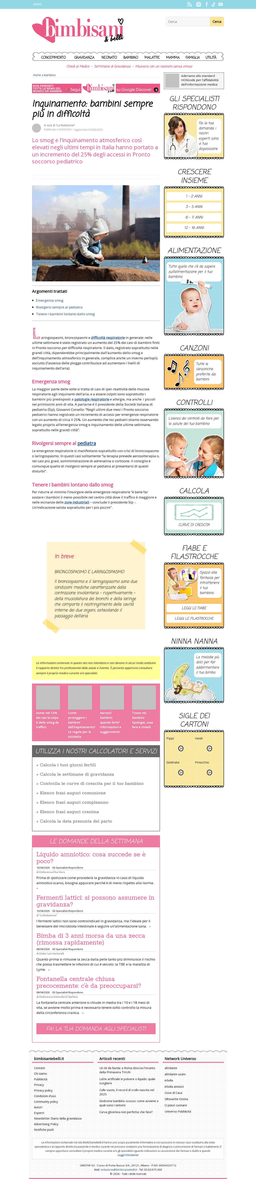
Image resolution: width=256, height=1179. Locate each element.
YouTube (220, 4)
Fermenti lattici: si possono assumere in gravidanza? (95, 901)
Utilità (211, 57)
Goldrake (173, 763)
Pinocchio (202, 763)
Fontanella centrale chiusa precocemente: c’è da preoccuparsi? (88, 982)
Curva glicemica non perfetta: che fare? (126, 1112)
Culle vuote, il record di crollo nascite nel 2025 (126, 1092)
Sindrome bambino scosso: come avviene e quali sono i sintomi (129, 1103)
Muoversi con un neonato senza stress (163, 66)
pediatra (86, 443)
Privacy (39, 1085)
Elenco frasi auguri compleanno (74, 802)
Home (37, 75)
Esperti (39, 1113)
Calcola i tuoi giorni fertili (68, 765)
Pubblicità (40, 1079)
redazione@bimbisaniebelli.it (119, 1169)
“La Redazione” (65, 125)
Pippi (170, 739)
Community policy (46, 1101)
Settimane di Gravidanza (112, 66)
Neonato (109, 57)
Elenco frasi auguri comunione (73, 793)
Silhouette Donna (176, 1099)
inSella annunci (174, 1086)
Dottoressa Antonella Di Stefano (58, 997)
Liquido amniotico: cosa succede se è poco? (91, 858)
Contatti (39, 1068)
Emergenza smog (49, 300)
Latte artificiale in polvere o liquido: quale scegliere (127, 1081)
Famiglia (193, 57)
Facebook (206, 4)
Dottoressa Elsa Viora (52, 872)
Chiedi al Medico (77, 66)
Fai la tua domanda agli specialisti (96, 1029)
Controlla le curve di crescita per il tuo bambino (92, 783)
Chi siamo (40, 1073)
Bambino (130, 57)
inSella (169, 1080)
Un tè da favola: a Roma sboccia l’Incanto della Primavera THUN (127, 1070)
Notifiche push (44, 1130)
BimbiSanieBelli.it (78, 30)
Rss (189, 4)
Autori (38, 1107)
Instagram (198, 4)
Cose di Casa (173, 1093)
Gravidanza (84, 57)
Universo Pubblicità (178, 1111)
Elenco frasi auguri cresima (69, 812)
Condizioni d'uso (45, 1096)
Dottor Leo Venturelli (51, 953)
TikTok (213, 4)
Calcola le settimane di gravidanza (77, 774)
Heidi (199, 739)
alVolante (171, 1068)
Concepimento (53, 57)
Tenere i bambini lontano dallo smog (65, 314)
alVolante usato (175, 1074)
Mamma (173, 57)
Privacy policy (43, 1090)
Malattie (152, 57)
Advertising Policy (46, 1124)
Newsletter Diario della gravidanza (58, 1118)
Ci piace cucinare (176, 1105)
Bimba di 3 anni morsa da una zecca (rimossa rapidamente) (90, 939)
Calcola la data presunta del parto (76, 821)
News (37, 4)
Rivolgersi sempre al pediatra (59, 307)
